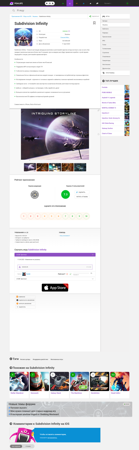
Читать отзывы (82, 196)
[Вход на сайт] (127, 3)
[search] (66, 10)
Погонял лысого (18, 408)
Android (65, 31)
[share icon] (94, 16)
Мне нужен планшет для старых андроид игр (32, 411)
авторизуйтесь (52, 437)
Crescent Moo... (65, 37)
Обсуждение (16, 446)
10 (86, 216)
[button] (98, 110)
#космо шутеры (25, 359)
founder (28, 274)
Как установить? (65, 235)
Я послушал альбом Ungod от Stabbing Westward (34, 414)
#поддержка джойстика (40, 359)
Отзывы (28, 446)
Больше (126, 404)
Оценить (80, 192)
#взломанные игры (57, 359)
